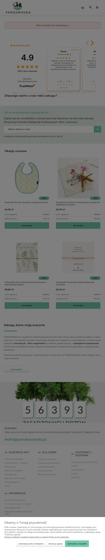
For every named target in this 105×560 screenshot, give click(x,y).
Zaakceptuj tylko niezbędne (31, 544)
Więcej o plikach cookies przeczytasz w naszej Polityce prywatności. (36, 537)
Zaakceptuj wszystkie (77, 544)
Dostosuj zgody (55, 544)
